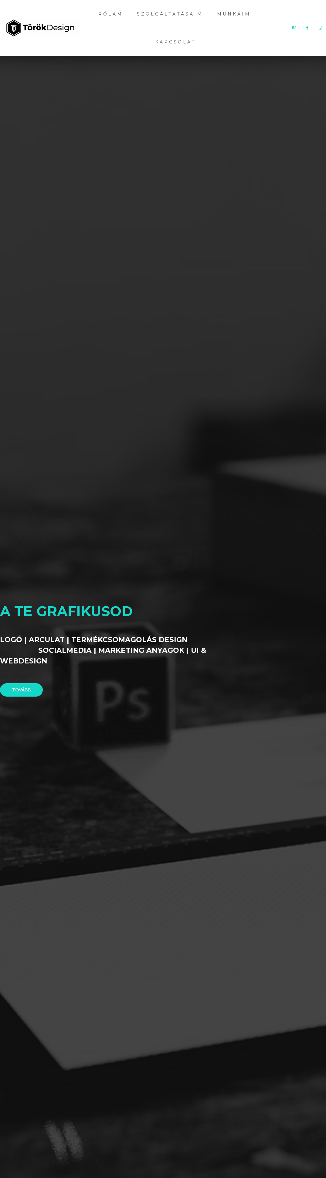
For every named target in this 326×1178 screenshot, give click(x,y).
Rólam (110, 14)
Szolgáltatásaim (170, 14)
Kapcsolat (175, 42)
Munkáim (234, 14)
